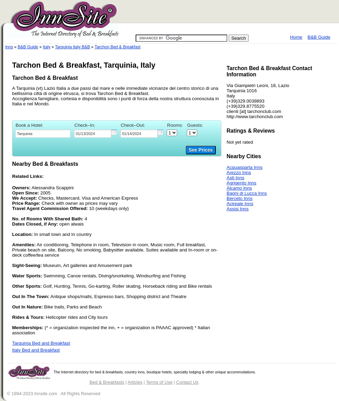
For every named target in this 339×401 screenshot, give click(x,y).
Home (296, 37)
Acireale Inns (240, 203)
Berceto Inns (240, 198)
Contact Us (187, 382)
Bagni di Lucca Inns (247, 193)
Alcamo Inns (239, 188)
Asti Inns (235, 177)
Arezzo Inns (239, 172)
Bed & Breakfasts (107, 382)
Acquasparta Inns (245, 167)
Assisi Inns (238, 208)
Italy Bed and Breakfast (36, 350)
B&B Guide (319, 37)
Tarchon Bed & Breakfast (117, 47)
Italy (47, 47)
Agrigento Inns (241, 182)
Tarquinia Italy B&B (72, 47)
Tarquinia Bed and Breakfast (41, 343)
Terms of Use (159, 382)
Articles (135, 382)
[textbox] (43, 134)
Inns (9, 47)
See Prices (201, 150)
